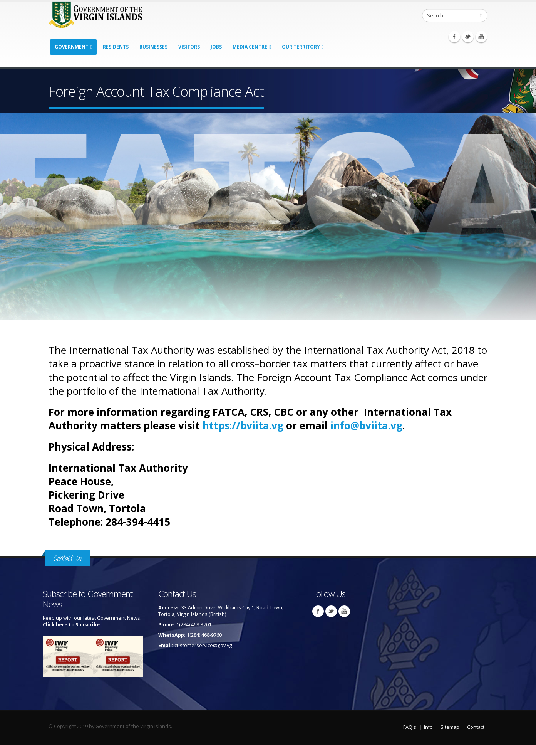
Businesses (153, 47)
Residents (116, 47)
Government (72, 47)
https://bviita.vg (243, 425)
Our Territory (301, 47)
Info (428, 727)
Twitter (468, 36)
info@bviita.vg (366, 425)
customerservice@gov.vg (203, 645)
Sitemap (450, 727)
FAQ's (409, 727)
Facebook (454, 36)
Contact (475, 727)
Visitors (189, 47)
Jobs (216, 47)
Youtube (481, 36)
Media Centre (250, 47)
